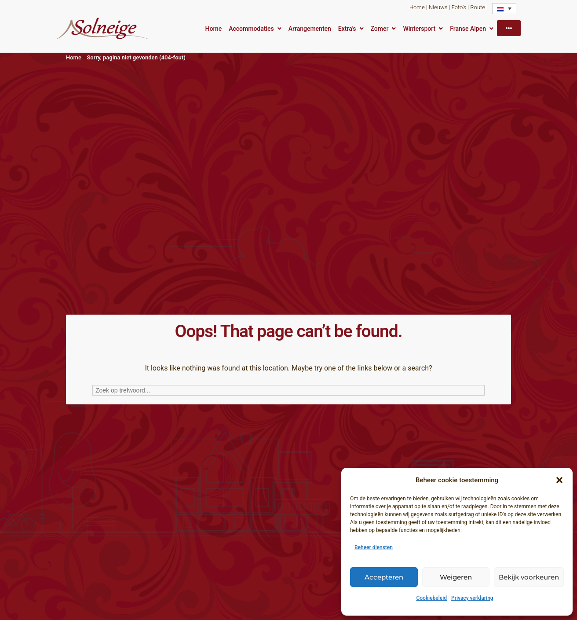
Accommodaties (251, 28)
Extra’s (347, 28)
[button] (559, 480)
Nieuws (438, 7)
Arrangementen (309, 28)
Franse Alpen (468, 28)
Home (417, 7)
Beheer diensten (373, 547)
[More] (509, 28)
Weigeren (456, 577)
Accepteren (384, 577)
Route (477, 7)
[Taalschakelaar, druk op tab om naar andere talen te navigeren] (504, 8)
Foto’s (459, 7)
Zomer (380, 28)
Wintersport (419, 28)
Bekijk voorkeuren (529, 577)
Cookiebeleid (431, 598)
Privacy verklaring (472, 598)
